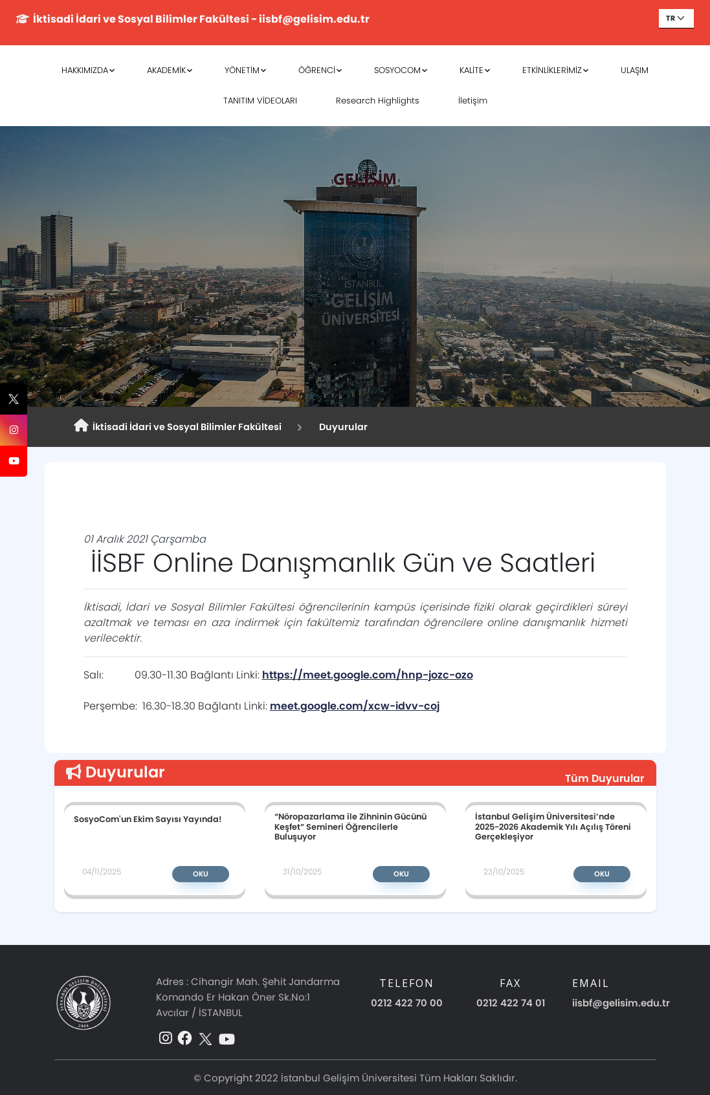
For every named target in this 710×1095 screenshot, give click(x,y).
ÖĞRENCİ (316, 70)
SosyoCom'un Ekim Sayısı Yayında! (148, 819)
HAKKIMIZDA (84, 70)
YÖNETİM (242, 70)
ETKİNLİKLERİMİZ (552, 70)
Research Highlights (377, 100)
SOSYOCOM (397, 70)
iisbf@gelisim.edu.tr (621, 1003)
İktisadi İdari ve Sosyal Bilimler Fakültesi (178, 426)
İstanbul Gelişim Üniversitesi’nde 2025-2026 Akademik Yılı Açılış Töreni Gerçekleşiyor (553, 826)
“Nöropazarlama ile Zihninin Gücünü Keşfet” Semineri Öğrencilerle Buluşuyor (350, 826)
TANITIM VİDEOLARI (260, 100)
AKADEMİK (166, 70)
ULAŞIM (635, 70)
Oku (200, 874)
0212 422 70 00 (407, 1003)
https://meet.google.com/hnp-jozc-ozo (367, 674)
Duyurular (341, 426)
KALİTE (471, 70)
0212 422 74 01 (510, 1003)
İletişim (472, 100)
